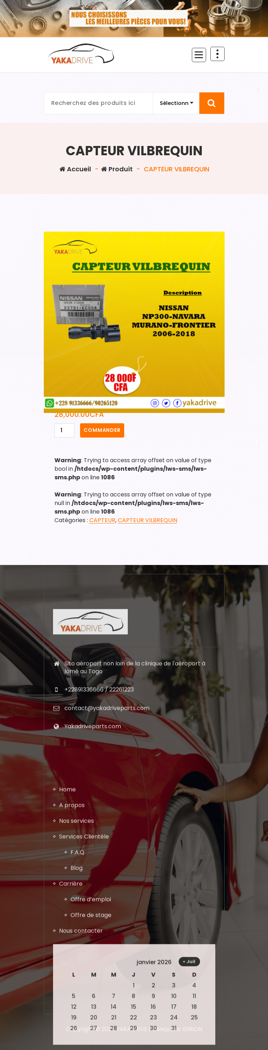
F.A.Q (77, 1040)
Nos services (76, 1009)
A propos (72, 993)
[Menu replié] (199, 55)
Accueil (75, 169)
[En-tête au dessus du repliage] (217, 54)
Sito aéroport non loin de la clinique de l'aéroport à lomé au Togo (134, 764)
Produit (117, 169)
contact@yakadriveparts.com (106, 805)
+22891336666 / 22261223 (99, 786)
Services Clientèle (84, 1025)
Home (67, 978)
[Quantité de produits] (64, 430)
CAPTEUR (102, 520)
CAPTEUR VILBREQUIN (147, 520)
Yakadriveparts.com (92, 823)
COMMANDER (102, 430)
